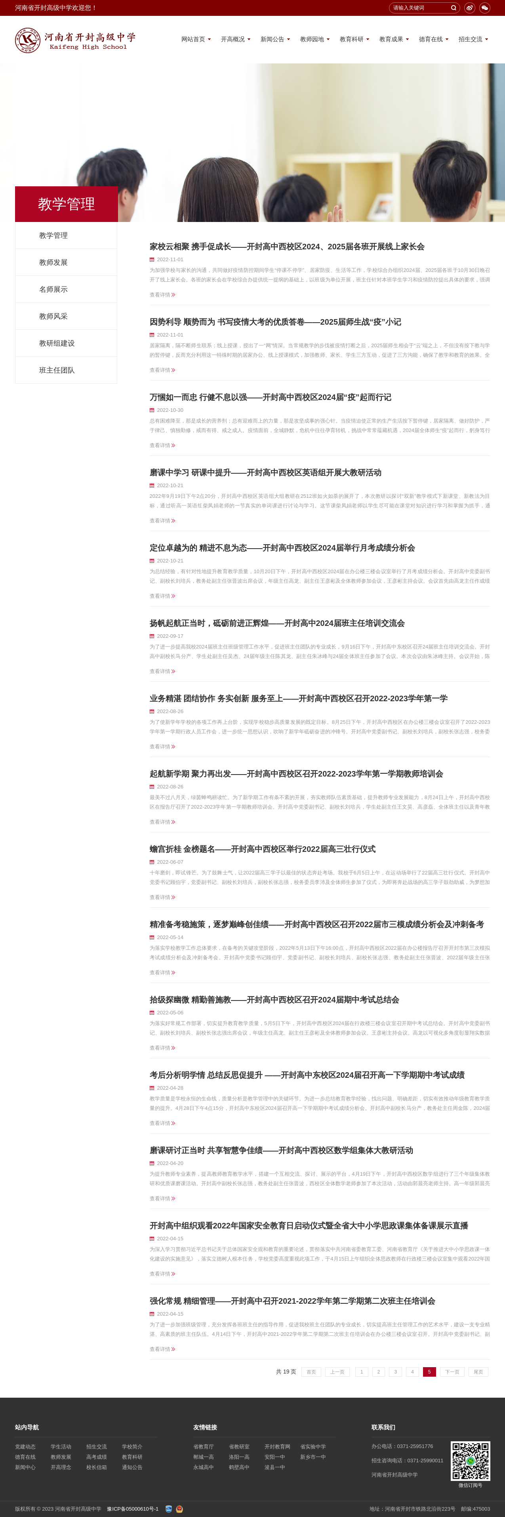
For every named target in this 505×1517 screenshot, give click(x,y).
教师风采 (53, 316)
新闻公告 (272, 39)
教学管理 (53, 235)
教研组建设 (57, 343)
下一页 (452, 1372)
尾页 (478, 1372)
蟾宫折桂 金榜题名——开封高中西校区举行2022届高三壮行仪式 (262, 849)
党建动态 (25, 1447)
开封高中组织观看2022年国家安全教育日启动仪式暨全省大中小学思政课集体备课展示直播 (309, 1225)
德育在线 (431, 39)
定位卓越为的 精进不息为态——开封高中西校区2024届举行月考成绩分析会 (282, 547)
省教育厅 (203, 1447)
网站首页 (193, 39)
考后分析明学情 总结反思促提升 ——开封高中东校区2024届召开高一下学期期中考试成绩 (307, 1075)
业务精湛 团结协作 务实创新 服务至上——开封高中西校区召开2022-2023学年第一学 (299, 698)
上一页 (337, 1372)
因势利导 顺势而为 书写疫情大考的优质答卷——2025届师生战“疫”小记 (276, 322)
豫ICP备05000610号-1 (132, 1509)
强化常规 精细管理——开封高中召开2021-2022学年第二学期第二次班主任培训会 (292, 1301)
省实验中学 (313, 1447)
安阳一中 (275, 1457)
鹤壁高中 (239, 1467)
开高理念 (61, 1467)
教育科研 (352, 39)
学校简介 (132, 1447)
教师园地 (312, 39)
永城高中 (203, 1467)
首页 (311, 1372)
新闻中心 (25, 1467)
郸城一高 (203, 1457)
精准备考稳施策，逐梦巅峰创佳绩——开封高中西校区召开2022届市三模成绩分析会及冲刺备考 (317, 924)
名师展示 (53, 289)
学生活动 (61, 1447)
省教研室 (239, 1447)
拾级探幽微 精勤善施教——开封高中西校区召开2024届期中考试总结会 (274, 999)
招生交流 (470, 39)
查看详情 (160, 295)
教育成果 (391, 39)
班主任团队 (57, 370)
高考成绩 (96, 1457)
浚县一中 (275, 1467)
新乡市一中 (313, 1457)
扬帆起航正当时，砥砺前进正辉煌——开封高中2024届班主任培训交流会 (277, 623)
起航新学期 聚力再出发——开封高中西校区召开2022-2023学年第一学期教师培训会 (296, 773)
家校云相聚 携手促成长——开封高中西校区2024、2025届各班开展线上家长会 (287, 246)
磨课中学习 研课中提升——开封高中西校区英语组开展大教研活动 (266, 472)
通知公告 (132, 1467)
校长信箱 (96, 1467)
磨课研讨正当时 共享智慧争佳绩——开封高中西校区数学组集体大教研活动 (282, 1150)
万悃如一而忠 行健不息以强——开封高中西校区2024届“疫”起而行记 (270, 397)
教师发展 (53, 262)
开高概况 (233, 39)
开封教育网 (277, 1447)
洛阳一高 (239, 1457)
